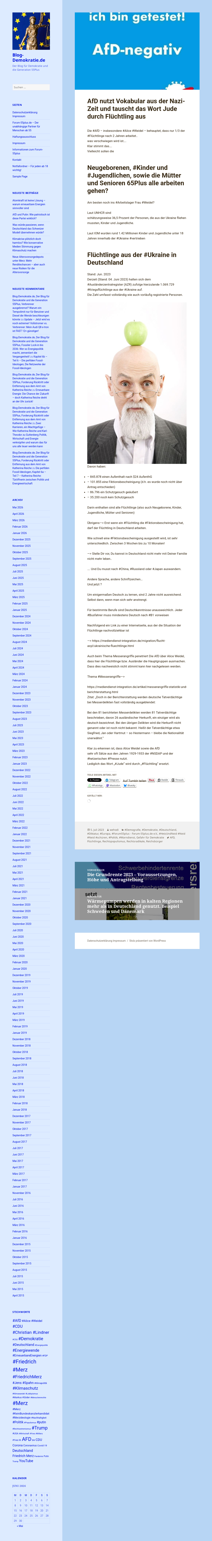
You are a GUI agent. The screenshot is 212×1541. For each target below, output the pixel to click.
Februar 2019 (20, 1026)
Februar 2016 (20, 1231)
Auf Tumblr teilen (135, 780)
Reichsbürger (154, 841)
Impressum (18, 143)
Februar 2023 (20, 757)
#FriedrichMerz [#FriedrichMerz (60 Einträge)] (27, 1376)
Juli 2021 (17, 866)
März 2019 (18, 1020)
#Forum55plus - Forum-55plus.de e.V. (134, 833)
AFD (172, 837)
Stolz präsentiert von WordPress (147, 940)
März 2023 (18, 750)
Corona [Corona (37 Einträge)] (17, 1445)
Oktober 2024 (20, 629)
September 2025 (21, 558)
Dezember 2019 (21, 975)
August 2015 (19, 1269)
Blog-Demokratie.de (28, 57)
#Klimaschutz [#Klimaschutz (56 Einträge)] (25, 1388)
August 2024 (19, 642)
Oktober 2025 (20, 552)
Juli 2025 (17, 571)
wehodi (114, 829)
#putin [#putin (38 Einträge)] (41, 1422)
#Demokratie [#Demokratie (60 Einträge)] (30, 1338)
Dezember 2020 (21, 904)
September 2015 (21, 1263)
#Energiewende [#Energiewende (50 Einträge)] (25, 1350)
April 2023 (18, 744)
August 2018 (19, 1064)
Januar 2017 (19, 1186)
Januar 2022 (19, 834)
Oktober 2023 (20, 706)
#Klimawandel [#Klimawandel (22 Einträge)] (18, 1394)
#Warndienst (127, 837)
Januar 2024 (19, 686)
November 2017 (21, 1122)
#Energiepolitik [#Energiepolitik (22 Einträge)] (41, 1345)
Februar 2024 (20, 680)
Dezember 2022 (21, 770)
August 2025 (19, 565)
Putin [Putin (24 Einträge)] (46, 1456)
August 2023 (19, 718)
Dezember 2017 (21, 1116)
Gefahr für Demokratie (150, 837)
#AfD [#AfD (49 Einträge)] (16, 1320)
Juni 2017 (18, 1154)
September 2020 (21, 923)
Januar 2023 (19, 763)
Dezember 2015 (21, 1244)
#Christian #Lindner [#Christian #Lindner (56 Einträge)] (30, 1332)
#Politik (113, 837)
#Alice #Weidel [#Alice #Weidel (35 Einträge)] (32, 1321)
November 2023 (21, 699)
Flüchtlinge (94, 841)
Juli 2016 (17, 1199)
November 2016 (21, 1193)
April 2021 (18, 879)
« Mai (20, 1526)
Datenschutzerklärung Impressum (106, 940)
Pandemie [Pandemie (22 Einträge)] (38, 1456)
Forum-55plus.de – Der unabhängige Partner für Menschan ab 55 (26, 126)
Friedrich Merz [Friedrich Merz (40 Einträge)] (23, 1456)
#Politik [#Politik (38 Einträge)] (17, 1422)
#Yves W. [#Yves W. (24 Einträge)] (16, 1440)
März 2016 (18, 1225)
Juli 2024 (17, 648)
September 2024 (21, 635)
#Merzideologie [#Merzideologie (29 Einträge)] (21, 1417)
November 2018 (21, 1045)
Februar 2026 (20, 526)
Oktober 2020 (20, 917)
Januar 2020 (19, 968)
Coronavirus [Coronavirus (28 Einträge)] (30, 1445)
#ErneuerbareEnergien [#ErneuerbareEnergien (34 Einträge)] (27, 1355)
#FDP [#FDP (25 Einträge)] (45, 1355)
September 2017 (21, 1135)
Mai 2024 (17, 661)
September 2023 (21, 712)
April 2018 (18, 1090)
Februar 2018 (20, 1103)
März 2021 (18, 885)
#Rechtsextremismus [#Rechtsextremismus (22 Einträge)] (21, 1429)
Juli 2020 (17, 930)
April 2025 (18, 590)
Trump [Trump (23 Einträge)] (15, 1461)
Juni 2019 (18, 1000)
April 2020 (18, 949)
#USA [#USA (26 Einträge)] (15, 1433)
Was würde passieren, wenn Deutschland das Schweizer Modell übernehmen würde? (28, 228)
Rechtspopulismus (113, 841)
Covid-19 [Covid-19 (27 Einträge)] (42, 1445)
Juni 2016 (18, 1205)
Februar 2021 (20, 891)
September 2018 (21, 1058)
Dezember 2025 (21, 539)
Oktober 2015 (20, 1257)
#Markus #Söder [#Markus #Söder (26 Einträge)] (21, 1397)
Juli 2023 (17, 725)
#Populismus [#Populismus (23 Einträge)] (30, 1422)
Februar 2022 (20, 827)
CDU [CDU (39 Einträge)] (39, 1440)
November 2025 (21, 545)
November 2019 (21, 981)
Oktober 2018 (20, 1052)
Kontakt (16, 159)
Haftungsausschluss (24, 136)
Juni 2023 (18, 731)
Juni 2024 (18, 654)
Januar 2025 (19, 609)
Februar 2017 (20, 1180)
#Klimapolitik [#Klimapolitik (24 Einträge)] (40, 1383)
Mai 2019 (17, 1007)
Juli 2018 (17, 1071)
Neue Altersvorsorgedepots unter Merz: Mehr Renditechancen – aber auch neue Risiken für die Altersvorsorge (28, 264)
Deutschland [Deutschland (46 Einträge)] (22, 1450)
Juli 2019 (17, 994)
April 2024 (18, 667)
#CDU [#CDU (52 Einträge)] (17, 1326)
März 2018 (18, 1096)
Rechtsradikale (136, 841)
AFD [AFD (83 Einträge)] (26, 1439)
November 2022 (21, 776)
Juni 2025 (18, 577)
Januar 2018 (19, 1109)
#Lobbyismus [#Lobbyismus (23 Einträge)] (31, 1394)
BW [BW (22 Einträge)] (33, 1440)
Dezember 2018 (21, 1039)
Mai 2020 (17, 943)
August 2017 (19, 1141)
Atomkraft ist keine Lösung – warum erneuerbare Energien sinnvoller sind (28, 204)
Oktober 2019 (20, 988)
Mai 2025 (17, 584)
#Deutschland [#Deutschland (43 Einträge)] (23, 1345)
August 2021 (19, 859)
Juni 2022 (18, 802)
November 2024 (21, 622)
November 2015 (21, 1250)
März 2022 (18, 821)
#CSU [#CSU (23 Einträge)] (15, 1339)
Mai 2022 (17, 808)
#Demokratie (150, 829)
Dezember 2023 (21, 693)
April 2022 (18, 815)
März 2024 (18, 674)
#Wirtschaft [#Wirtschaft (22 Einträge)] (24, 1433)
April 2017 (18, 1167)
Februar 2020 (20, 962)
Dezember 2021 (21, 840)
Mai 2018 (17, 1084)
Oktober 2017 (20, 1128)
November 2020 (21, 911)
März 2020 (18, 955)
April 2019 (18, 1013)
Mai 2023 (17, 738)
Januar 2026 (19, 533)
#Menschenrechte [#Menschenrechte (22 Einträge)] (38, 1397)
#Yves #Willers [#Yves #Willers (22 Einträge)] (36, 1433)
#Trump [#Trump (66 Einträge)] (40, 1428)
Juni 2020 (18, 936)
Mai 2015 (17, 1289)
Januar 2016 (19, 1237)
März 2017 (18, 1173)
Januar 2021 (19, 898)
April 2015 (18, 1295)
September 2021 (21, 853)
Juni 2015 (18, 1282)
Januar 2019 (19, 1032)
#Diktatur (92, 833)
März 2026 (18, 520)
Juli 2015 (17, 1276)
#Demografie (132, 829)
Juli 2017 (17, 1148)
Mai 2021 (17, 872)
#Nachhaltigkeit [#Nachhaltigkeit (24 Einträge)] (38, 1418)
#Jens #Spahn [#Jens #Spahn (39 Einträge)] (23, 1383)
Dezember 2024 (21, 616)
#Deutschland (167, 829)
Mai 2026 (17, 507)
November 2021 (21, 847)
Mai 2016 (17, 1212)
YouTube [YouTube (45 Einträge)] (26, 1461)
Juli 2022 (17, 795)
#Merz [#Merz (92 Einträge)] (20, 1403)
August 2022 (19, 789)
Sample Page (19, 176)
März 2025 (18, 597)
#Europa (105, 833)
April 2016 (18, 1218)
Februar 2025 (20, 603)
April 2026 (18, 513)
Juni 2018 (18, 1077)
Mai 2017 (17, 1161)
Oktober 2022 (20, 782)
